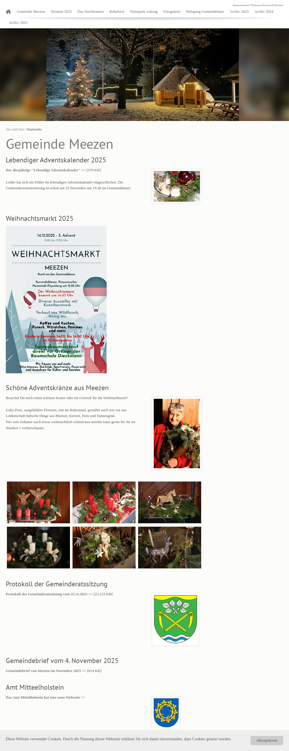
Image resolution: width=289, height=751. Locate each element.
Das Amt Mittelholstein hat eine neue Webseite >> (46, 697)
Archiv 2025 (18, 22)
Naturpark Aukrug (144, 11)
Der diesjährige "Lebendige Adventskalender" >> (46, 170)
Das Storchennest (90, 11)
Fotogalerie (171, 11)
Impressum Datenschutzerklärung (258, 5)
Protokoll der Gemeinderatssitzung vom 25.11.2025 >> (49, 594)
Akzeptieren (266, 740)
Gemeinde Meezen (31, 11)
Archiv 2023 (239, 11)
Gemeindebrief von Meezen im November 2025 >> (46, 671)
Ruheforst (117, 11)
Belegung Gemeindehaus (205, 11)
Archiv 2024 (263, 11)
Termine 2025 (61, 11)
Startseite (34, 129)
